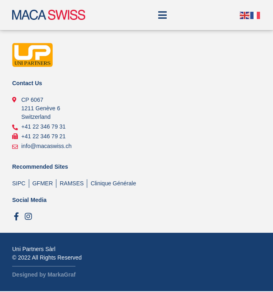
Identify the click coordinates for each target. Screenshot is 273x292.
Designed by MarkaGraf (43, 274)
